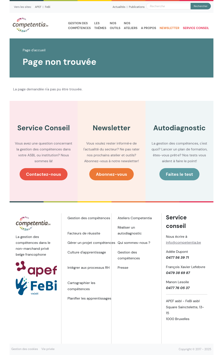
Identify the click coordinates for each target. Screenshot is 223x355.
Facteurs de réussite (84, 233)
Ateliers (131, 25)
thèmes (100, 25)
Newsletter (169, 28)
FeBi (47, 7)
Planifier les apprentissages (89, 298)
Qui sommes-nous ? (134, 242)
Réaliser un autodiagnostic (130, 230)
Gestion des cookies (24, 349)
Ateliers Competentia (135, 218)
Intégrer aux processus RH (89, 267)
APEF (38, 7)
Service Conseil (196, 28)
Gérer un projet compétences (91, 242)
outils (115, 25)
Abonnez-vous (111, 174)
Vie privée (47, 349)
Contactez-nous (43, 174)
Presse (123, 267)
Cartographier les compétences (81, 286)
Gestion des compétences (89, 218)
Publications (137, 7)
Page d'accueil (34, 50)
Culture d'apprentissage (87, 252)
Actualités (119, 7)
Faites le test (179, 174)
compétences (79, 25)
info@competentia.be (183, 242)
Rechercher (201, 6)
